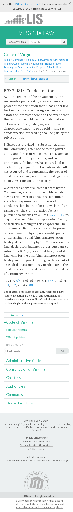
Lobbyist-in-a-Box (44, 496)
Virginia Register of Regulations (36, 445)
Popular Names (16, 329)
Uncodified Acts (19, 403)
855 (18, 280)
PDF (34, 78)
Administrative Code (23, 360)
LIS (25, 18)
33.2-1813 (56, 215)
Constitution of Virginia (25, 369)
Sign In (59, 507)
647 (50, 280)
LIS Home (28, 496)
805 (31, 285)
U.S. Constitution (36, 449)
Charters (13, 377)
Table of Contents (13, 59)
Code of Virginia (17, 41)
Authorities (15, 386)
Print (25, 78)
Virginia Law (36, 33)
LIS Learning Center (26, 4)
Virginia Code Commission (36, 441)
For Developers (36, 457)
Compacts (14, 394)
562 (13, 285)
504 (6, 285)
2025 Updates (15, 337)
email (43, 78)
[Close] (69, 3)
